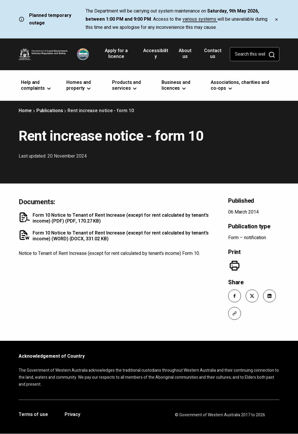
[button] (234, 296)
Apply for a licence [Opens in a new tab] (116, 55)
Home (25, 110)
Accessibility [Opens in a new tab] (155, 55)
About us (185, 53)
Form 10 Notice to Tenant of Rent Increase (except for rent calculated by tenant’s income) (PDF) (121, 218)
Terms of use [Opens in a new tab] (33, 415)
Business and (176, 85)
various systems (199, 19)
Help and (36, 85)
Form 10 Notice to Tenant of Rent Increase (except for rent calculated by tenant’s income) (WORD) (121, 236)
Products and (126, 85)
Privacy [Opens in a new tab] (72, 415)
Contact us (212, 53)
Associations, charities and (240, 85)
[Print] (234, 265)
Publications (49, 110)
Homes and (79, 85)
